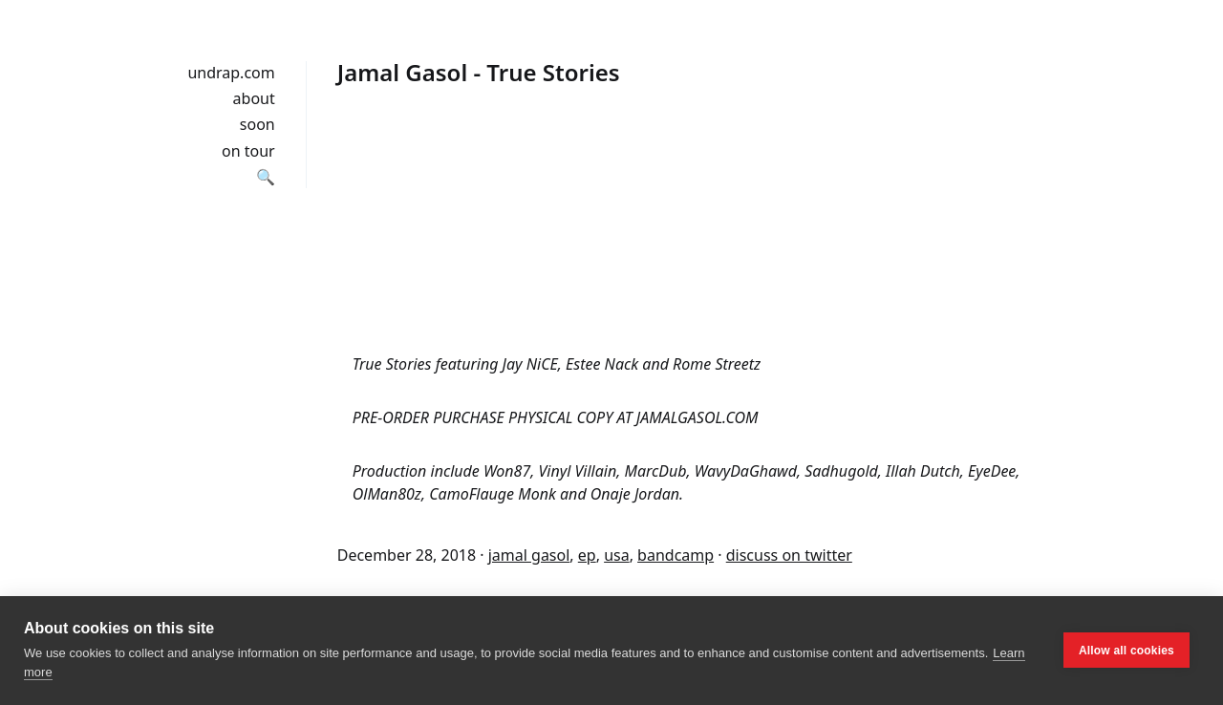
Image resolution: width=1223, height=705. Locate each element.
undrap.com (230, 72)
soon (257, 124)
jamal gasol (529, 555)
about (254, 98)
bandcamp (675, 555)
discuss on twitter (789, 555)
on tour (248, 150)
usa (617, 555)
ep (587, 555)
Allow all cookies (1126, 650)
